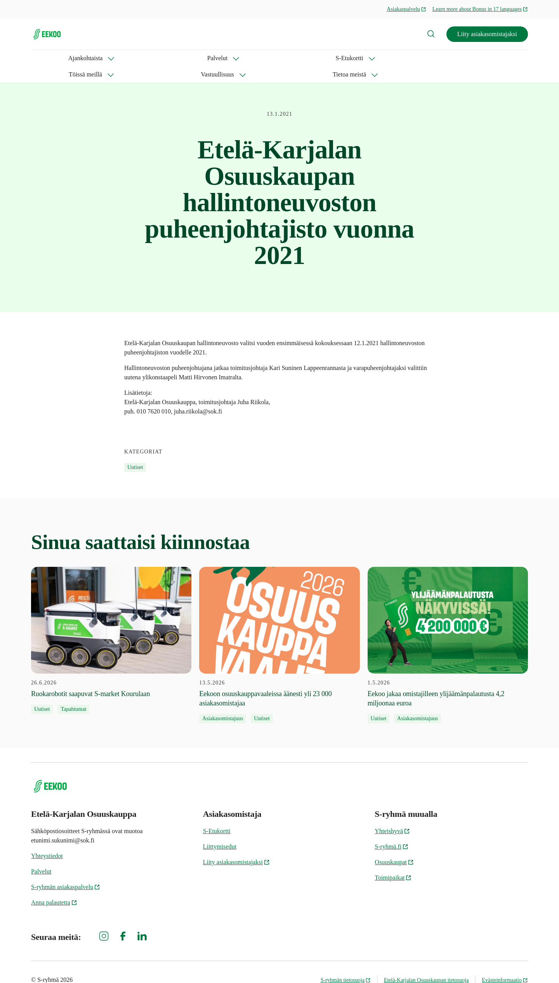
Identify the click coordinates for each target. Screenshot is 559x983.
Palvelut (99, 58)
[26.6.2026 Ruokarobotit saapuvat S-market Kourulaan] (111, 624)
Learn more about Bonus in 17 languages (480, 9)
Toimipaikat (393, 861)
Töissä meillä (200, 58)
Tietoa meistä (313, 58)
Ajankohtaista (48, 58)
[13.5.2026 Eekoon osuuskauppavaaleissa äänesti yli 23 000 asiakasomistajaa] (279, 629)
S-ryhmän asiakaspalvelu (65, 870)
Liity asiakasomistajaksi (487, 34)
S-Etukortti (146, 58)
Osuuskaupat (394, 845)
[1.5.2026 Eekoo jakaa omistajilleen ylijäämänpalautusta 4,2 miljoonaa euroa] (448, 629)
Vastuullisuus (256, 58)
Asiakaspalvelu (406, 9)
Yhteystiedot (47, 839)
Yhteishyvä (392, 814)
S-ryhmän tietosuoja (346, 964)
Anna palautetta (54, 886)
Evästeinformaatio (505, 964)
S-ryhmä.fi (391, 830)
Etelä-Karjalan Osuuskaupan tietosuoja (426, 964)
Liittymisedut (219, 830)
